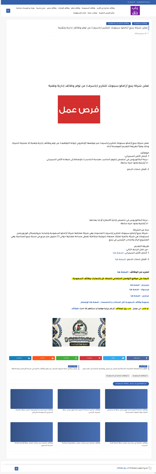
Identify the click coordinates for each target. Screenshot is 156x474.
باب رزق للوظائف (122, 468)
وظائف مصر (50, 8)
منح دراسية (39, 8)
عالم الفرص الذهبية (106, 13)
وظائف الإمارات (63, 8)
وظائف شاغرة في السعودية (117, 23)
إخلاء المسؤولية (78, 13)
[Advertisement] (78, 58)
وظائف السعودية (87, 8)
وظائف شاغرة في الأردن (105, 8)
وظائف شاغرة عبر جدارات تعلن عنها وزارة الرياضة (80, 443)
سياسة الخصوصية (142, 2)
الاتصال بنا (130, 2)
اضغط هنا (117, 253)
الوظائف (74, 309)
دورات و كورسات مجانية (24, 8)
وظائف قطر (74, 8)
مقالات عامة (91, 13)
